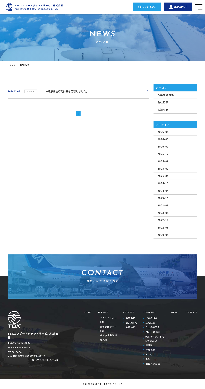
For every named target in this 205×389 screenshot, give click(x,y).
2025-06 (163, 176)
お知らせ (163, 110)
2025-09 (163, 161)
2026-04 (163, 132)
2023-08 (163, 205)
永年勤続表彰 (165, 95)
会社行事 (163, 102)
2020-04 (163, 235)
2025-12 (163, 154)
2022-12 (163, 220)
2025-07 (163, 168)
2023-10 (163, 198)
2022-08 (163, 227)
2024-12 (163, 183)
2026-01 (163, 146)
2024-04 (163, 191)
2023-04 (163, 213)
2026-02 (163, 139)
